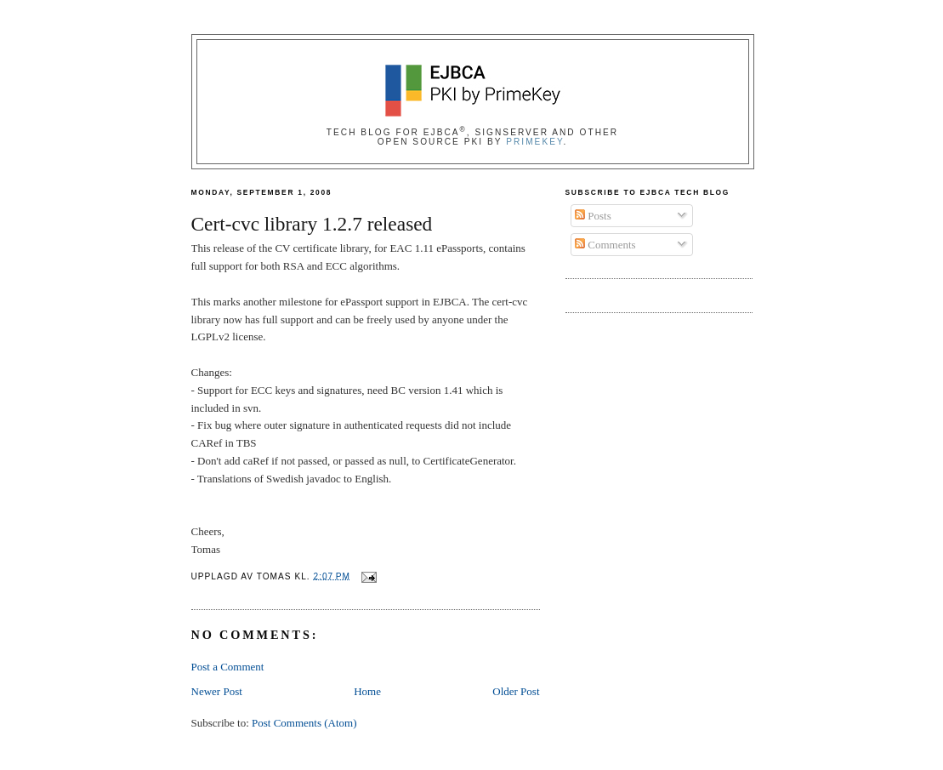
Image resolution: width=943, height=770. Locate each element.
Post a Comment (227, 666)
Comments (605, 244)
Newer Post (216, 691)
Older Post (515, 691)
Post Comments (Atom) (304, 722)
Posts (593, 215)
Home (367, 691)
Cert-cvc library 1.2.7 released (312, 224)
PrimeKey (534, 141)
